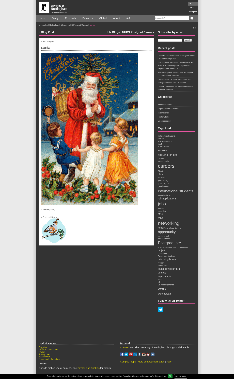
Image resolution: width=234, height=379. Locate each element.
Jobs (168, 361)
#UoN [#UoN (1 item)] (160, 144)
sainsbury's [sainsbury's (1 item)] (162, 266)
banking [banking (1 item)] (161, 158)
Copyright (43, 347)
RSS (194, 28)
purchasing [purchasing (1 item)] (162, 253)
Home (42, 18)
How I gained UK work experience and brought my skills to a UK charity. (174, 81)
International (163, 113)
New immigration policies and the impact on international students (175, 74)
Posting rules (44, 354)
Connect (124, 347)
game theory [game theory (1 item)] (163, 181)
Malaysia (193, 11)
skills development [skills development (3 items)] (169, 268)
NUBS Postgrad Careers (78, 25)
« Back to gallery (48, 210)
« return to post (47, 41)
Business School (165, 105)
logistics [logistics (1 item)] (161, 208)
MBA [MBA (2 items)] (160, 214)
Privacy (42, 352)
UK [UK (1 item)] (159, 282)
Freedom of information (49, 359)
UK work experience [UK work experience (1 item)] (166, 285)
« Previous (45, 217)
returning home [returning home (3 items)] (167, 259)
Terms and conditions (48, 349)
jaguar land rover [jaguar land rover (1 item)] (164, 195)
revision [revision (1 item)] (161, 263)
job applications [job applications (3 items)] (167, 198)
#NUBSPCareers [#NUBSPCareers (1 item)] (165, 141)
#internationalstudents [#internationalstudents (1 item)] (167, 136)
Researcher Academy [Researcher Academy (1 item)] (166, 256)
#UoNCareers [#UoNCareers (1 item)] (163, 147)
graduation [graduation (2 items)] (163, 186)
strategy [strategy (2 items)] (162, 272)
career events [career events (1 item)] (163, 161)
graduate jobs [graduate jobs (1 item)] (163, 183)
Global (102, 18)
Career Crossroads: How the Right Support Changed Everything (176, 57)
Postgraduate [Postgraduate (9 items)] (169, 243)
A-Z (128, 18)
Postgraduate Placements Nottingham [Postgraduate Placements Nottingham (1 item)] (173, 247)
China (191, 7)
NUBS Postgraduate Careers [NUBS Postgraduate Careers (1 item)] (169, 228)
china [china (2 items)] (161, 174)
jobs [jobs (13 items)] (162, 203)
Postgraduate (164, 117)
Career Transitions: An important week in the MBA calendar (175, 88)
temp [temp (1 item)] (160, 279)
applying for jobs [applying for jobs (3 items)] (168, 154)
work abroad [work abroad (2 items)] (164, 293)
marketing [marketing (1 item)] (162, 211)
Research (70, 18)
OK (170, 376)
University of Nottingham (49, 25)
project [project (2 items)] (161, 250)
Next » (54, 217)
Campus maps (128, 361)
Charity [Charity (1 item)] (161, 171)
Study (55, 18)
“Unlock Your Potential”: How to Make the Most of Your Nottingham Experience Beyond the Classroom (176, 66)
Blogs (63, 25)
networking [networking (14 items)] (168, 223)
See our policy (180, 376)
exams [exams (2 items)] (161, 177)
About (116, 18)
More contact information (151, 361)
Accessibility (44, 357)
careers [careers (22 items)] (166, 166)
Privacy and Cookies (88, 368)
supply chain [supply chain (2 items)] (164, 276)
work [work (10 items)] (162, 289)
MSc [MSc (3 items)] (160, 217)
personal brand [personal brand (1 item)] (164, 239)
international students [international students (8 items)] (175, 191)
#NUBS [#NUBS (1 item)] (161, 139)
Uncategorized (164, 121)
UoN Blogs (112, 32)
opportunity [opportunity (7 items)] (167, 232)
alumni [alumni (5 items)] (162, 150)
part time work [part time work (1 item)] (163, 236)
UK (190, 4)
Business (87, 18)
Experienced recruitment (168, 109)
